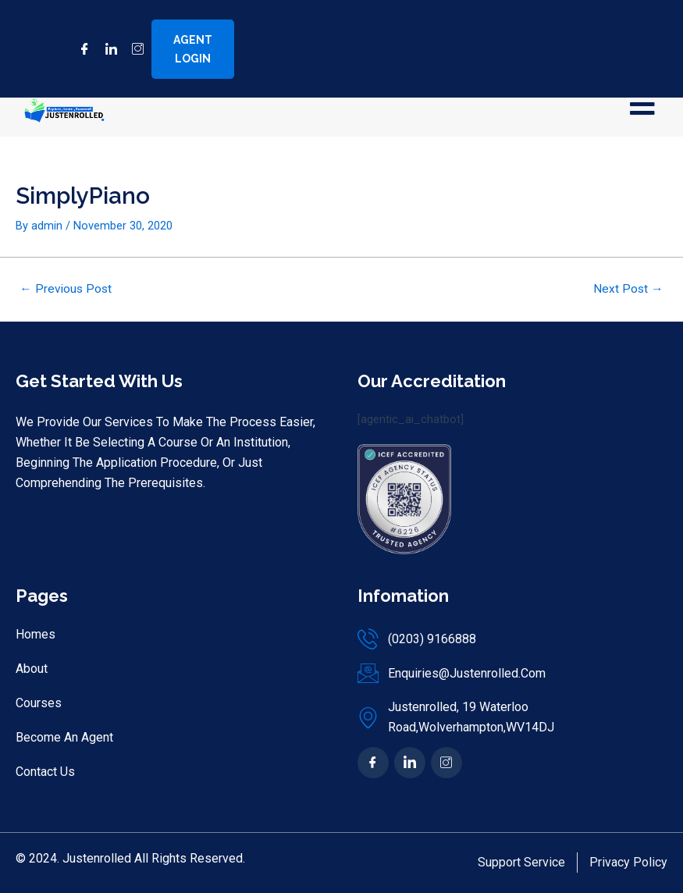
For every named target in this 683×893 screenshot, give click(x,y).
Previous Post (66, 289)
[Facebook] (79, 49)
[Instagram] (132, 49)
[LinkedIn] (105, 49)
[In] (409, 762)
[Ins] (446, 762)
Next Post (628, 289)
